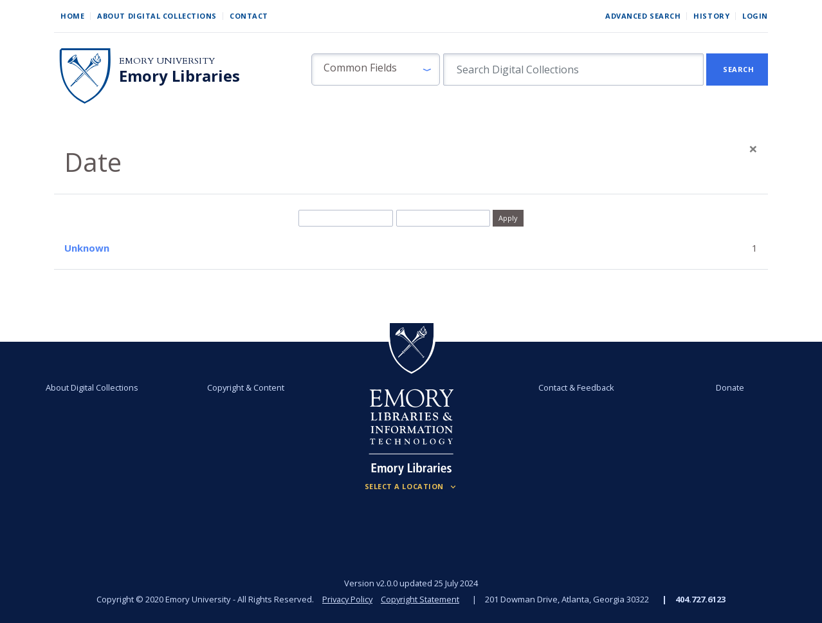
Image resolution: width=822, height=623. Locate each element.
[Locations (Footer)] (411, 486)
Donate (729, 387)
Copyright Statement (421, 599)
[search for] (573, 69)
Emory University (167, 61)
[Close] (753, 149)
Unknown (86, 247)
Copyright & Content (245, 387)
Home (72, 16)
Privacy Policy (346, 599)
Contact (249, 16)
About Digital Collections (157, 16)
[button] (375, 69)
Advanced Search (642, 16)
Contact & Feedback (576, 387)
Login (755, 16)
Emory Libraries (179, 76)
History (711, 16)
